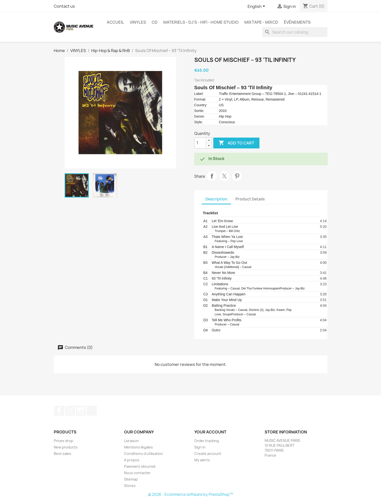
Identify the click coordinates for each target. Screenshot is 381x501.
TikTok (92, 411)
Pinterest (237, 176)
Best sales (62, 453)
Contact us (64, 6)
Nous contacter (137, 472)
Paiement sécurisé (140, 466)
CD (155, 22)
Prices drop (63, 440)
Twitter (70, 411)
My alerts (202, 460)
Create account (207, 453)
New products (66, 447)
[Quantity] (200, 143)
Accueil (115, 22)
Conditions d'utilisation (143, 453)
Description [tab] (216, 199)
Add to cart (236, 143)
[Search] (294, 32)
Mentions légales (138, 447)
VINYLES (138, 22)
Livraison (131, 440)
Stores (130, 485)
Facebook (59, 411)
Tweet (224, 176)
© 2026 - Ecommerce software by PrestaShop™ (190, 494)
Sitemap (131, 479)
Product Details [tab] (250, 199)
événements (297, 22)
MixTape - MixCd (261, 22)
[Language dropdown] (257, 7)
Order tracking (206, 440)
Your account (210, 432)
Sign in (199, 447)
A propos (131, 460)
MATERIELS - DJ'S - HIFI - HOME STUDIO (201, 22)
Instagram (81, 411)
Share (212, 176)
